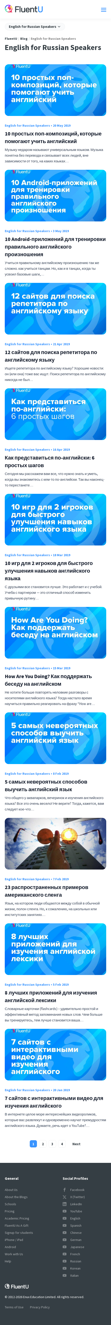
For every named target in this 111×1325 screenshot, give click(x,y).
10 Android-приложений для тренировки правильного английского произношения (55, 247)
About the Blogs (16, 1197)
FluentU (11, 38)
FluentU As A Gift (16, 1225)
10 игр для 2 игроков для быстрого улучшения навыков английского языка (49, 571)
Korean (72, 1268)
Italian (71, 1275)
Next (76, 1144)
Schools (10, 1204)
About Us (11, 1190)
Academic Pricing (17, 1218)
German (72, 1240)
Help (8, 1261)
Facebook (74, 1190)
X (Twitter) (74, 1197)
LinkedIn (72, 1204)
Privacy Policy (40, 1307)
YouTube (72, 1211)
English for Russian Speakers (27, 125)
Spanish (72, 1225)
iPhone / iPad (14, 1240)
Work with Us (14, 1254)
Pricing (10, 1211)
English (71, 1218)
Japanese (73, 1247)
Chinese (72, 1232)
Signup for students (19, 1232)
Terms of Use (14, 1307)
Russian (72, 1261)
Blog (24, 38)
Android (10, 1247)
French (71, 1254)
